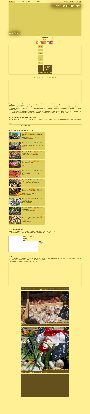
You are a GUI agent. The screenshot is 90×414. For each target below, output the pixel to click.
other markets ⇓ (43, 77)
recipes (19, 1)
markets (12, 1)
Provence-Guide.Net (66, 6)
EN (80, 1)
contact (41, 289)
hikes (24, 1)
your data (31, 236)
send (41, 243)
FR (75, 1)
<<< (65, 1)
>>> (68, 1)
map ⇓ (36, 77)
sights (29, 1)
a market (14, 33)
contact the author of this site (34, 259)
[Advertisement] (45, 385)
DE (78, 1)
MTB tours (36, 1)
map (73, 107)
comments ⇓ (52, 77)
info (71, 1)
